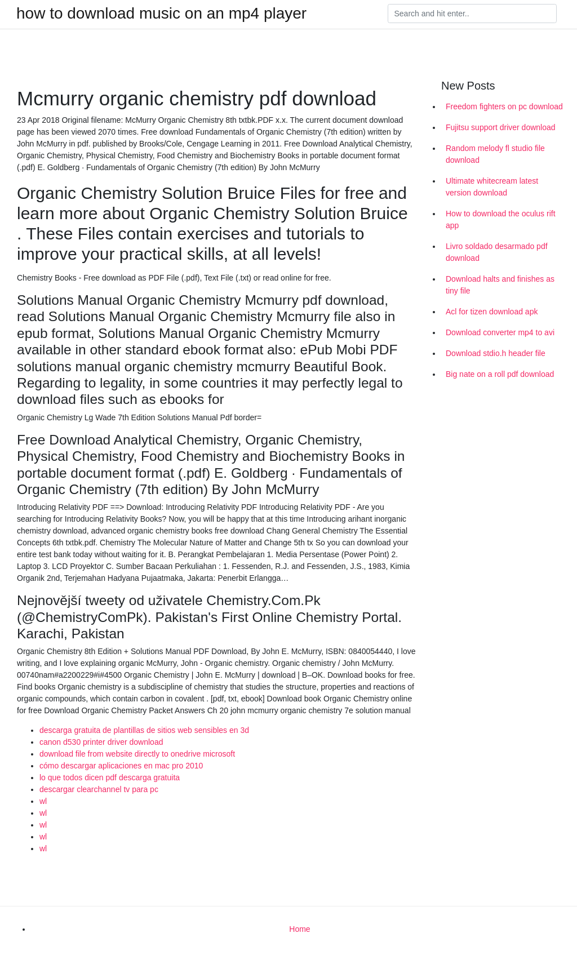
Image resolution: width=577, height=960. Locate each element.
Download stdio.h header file (495, 353)
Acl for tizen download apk (492, 311)
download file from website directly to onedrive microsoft (137, 753)
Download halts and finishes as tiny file (500, 284)
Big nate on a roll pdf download (500, 374)
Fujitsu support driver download (501, 127)
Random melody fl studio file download (495, 154)
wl (43, 801)
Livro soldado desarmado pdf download (497, 252)
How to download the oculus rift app (501, 219)
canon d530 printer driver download (101, 741)
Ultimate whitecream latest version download (492, 186)
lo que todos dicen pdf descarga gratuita (109, 777)
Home (299, 929)
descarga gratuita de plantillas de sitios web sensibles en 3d (144, 730)
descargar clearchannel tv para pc (98, 789)
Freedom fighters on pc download (504, 106)
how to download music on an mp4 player (161, 13)
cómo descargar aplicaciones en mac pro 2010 (121, 765)
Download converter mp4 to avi (500, 332)
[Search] (472, 13)
